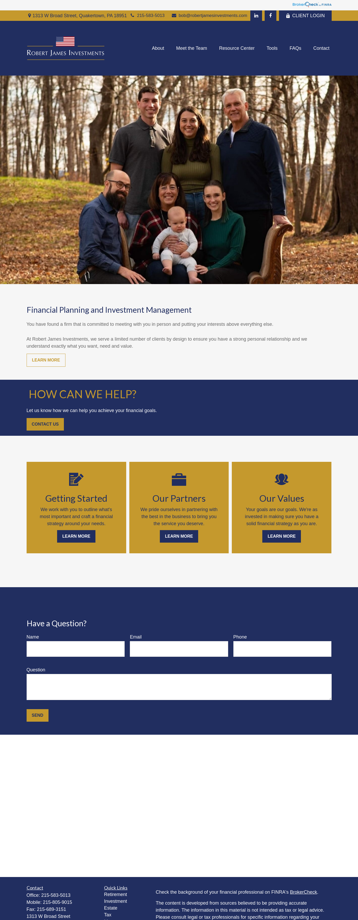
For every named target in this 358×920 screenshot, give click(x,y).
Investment (115, 901)
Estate (110, 908)
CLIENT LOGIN (305, 15)
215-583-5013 (147, 15)
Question (36, 669)
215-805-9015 (57, 902)
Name (33, 637)
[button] (158, 48)
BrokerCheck (303, 892)
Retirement (115, 894)
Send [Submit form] (37, 715)
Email (136, 637)
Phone (240, 637)
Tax (107, 914)
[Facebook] (270, 15)
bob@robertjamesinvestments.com (209, 15)
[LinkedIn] (256, 15)
